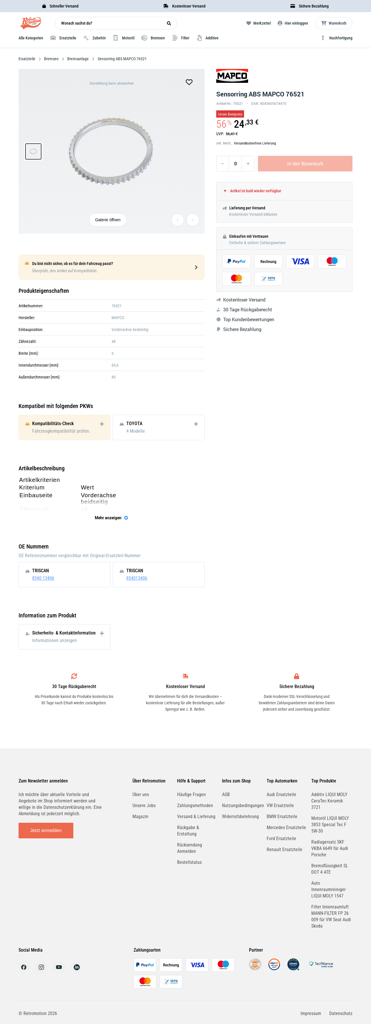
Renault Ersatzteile (284, 849)
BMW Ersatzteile (282, 816)
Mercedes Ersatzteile (286, 827)
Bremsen (51, 58)
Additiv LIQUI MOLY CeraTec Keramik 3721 (329, 801)
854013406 (136, 578)
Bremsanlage (78, 58)
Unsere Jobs (144, 805)
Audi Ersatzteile (281, 794)
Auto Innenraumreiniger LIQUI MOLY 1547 (328, 889)
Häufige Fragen (191, 794)
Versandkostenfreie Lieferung (255, 143)
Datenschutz (340, 1013)
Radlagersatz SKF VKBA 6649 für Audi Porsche (329, 848)
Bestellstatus (189, 862)
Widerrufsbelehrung (240, 816)
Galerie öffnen (108, 219)
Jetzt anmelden (46, 830)
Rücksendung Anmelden (189, 848)
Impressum (311, 1013)
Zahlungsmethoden (195, 805)
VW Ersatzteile (280, 805)
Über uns (140, 794)
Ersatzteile (27, 58)
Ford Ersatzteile (281, 838)
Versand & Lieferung (196, 816)
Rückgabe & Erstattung (188, 831)
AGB (226, 794)
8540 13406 (43, 578)
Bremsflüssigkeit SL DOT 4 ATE (329, 869)
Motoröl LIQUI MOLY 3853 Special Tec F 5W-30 (330, 824)
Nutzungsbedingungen (243, 805)
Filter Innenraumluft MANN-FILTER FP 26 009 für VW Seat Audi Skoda (331, 916)
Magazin (140, 816)
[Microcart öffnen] (333, 23)
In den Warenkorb (305, 163)
